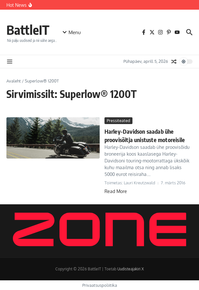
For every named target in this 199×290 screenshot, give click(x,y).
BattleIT (28, 30)
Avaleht (13, 80)
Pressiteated (118, 120)
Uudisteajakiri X (130, 268)
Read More (115, 191)
